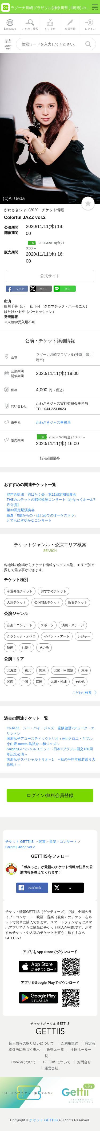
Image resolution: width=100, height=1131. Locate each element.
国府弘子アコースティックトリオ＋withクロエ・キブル (50, 739)
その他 (44, 648)
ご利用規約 (69, 1043)
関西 (10, 682)
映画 (10, 648)
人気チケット (16, 602)
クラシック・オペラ (21, 636)
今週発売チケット (20, 591)
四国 (39, 682)
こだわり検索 (81, 692)
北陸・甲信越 (63, 670)
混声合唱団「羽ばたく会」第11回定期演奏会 (41, 494)
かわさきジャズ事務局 (53, 422)
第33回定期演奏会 (21, 510)
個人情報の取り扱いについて (31, 1043)
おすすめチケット (53, 591)
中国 (25, 682)
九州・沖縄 (59, 682)
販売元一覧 (55, 1049)
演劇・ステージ (73, 625)
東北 (28, 670)
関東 (42, 670)
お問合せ (84, 1062)
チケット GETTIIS (43, 1120)
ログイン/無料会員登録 (50, 795)
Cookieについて (23, 1062)
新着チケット (77, 602)
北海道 (12, 670)
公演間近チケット (47, 602)
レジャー (84, 636)
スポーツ (47, 625)
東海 (84, 670)
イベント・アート (57, 636)
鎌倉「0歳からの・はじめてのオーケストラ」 (42, 515)
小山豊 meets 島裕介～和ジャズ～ (33, 744)
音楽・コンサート (20, 625)
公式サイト (50, 276)
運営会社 (51, 1068)
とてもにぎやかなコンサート (29, 520)
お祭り (26, 648)
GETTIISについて (56, 1062)
